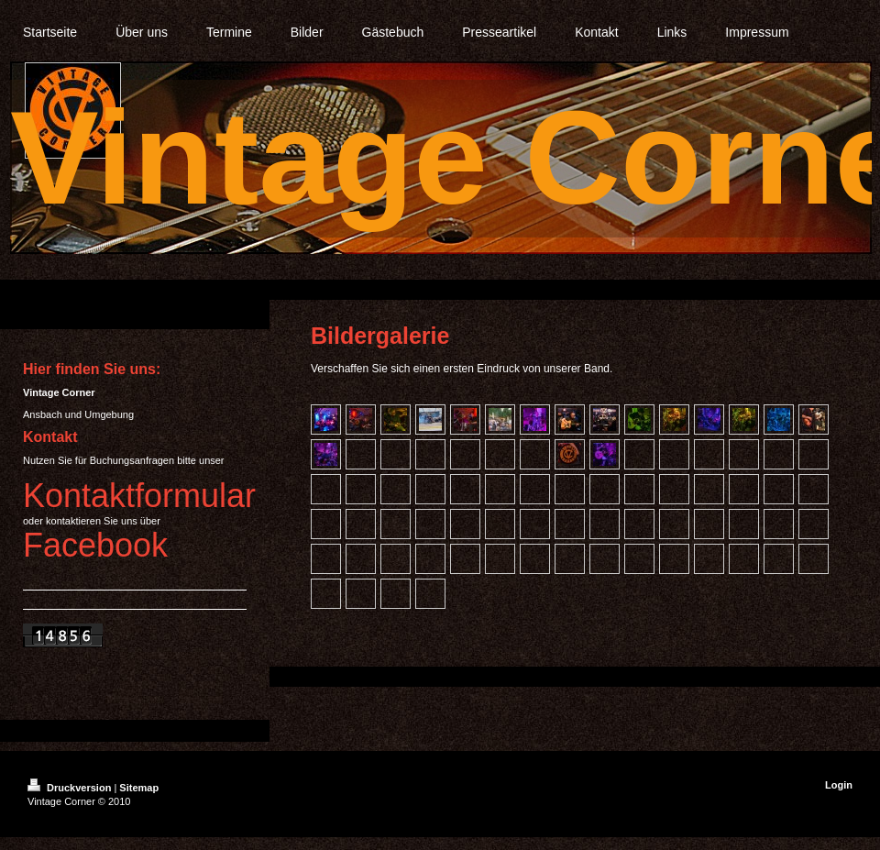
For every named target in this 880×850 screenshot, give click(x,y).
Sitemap (139, 787)
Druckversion (71, 787)
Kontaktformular (139, 495)
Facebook (95, 545)
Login (838, 784)
